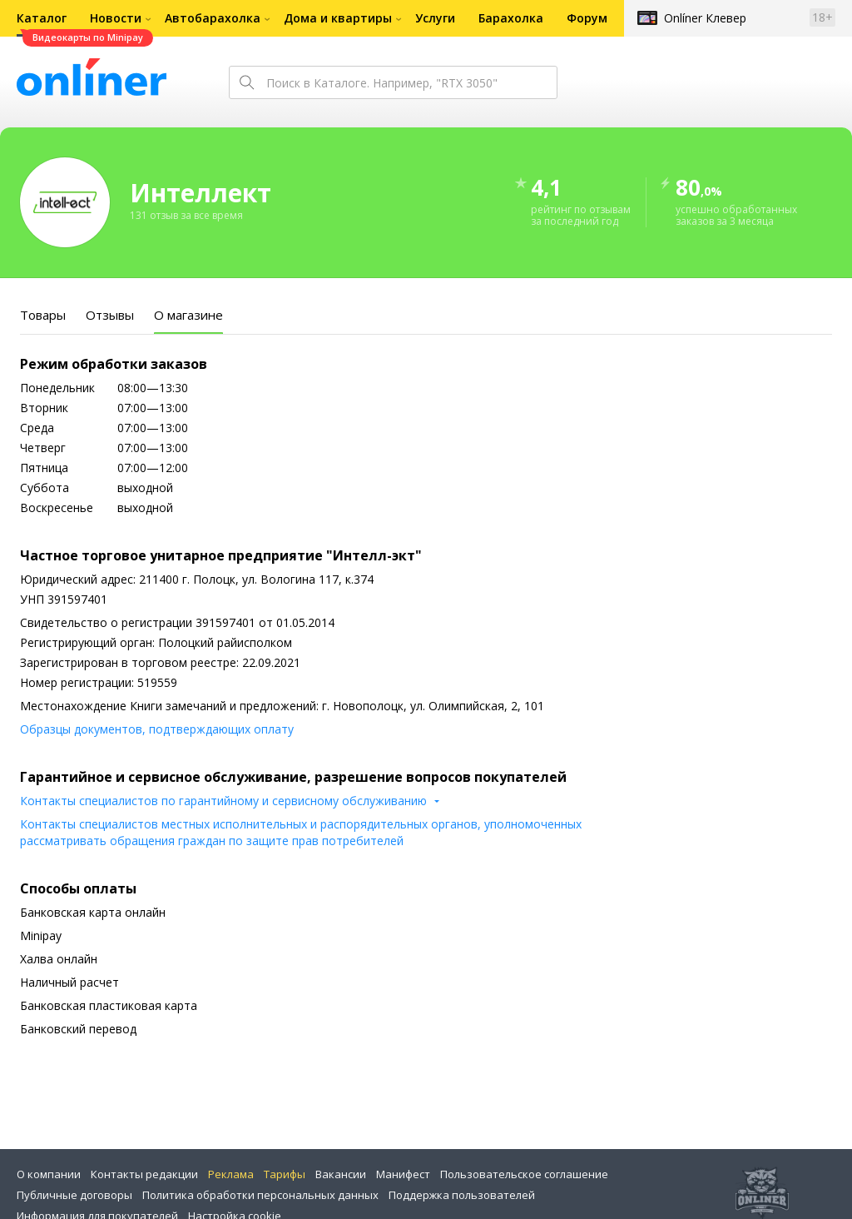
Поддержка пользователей (462, 1194)
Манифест (403, 1174)
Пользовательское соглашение (524, 1174)
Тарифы (284, 1174)
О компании (49, 1174)
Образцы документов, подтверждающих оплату (157, 729)
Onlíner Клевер (705, 18)
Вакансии (340, 1174)
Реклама (231, 1174)
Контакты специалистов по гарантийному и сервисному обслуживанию (223, 801)
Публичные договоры (74, 1194)
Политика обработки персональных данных (260, 1194)
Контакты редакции (144, 1174)
